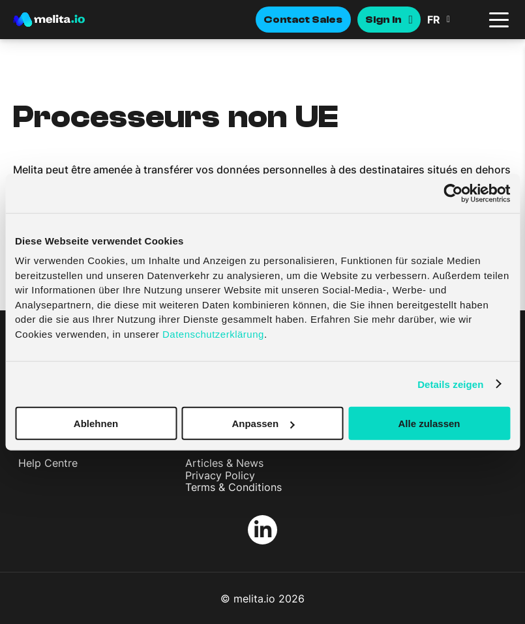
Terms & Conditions (233, 487)
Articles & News (224, 462)
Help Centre (48, 462)
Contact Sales (303, 19)
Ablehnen (96, 423)
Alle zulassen (429, 423)
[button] (453, 19)
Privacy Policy (220, 475)
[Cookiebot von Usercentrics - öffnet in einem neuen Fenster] (453, 193)
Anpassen (263, 423)
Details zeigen (450, 383)
